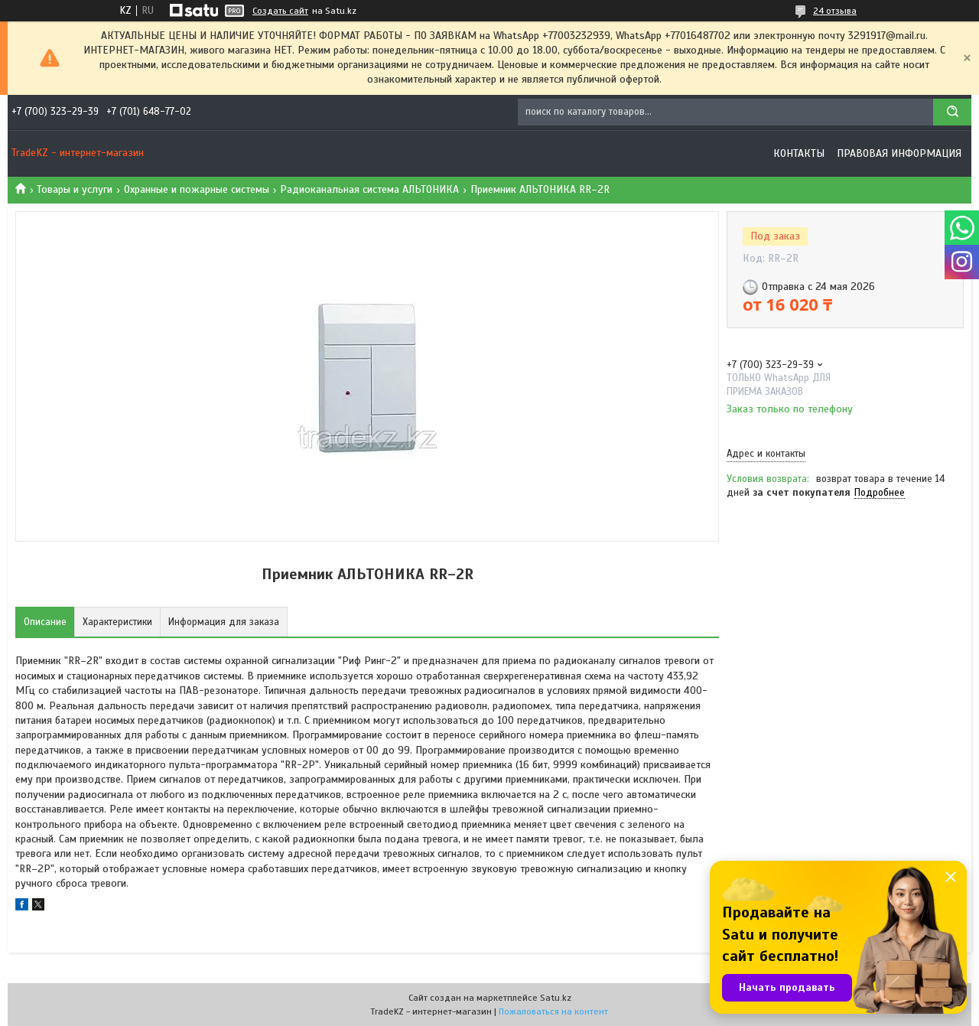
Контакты (799, 153)
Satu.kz (555, 997)
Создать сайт (280, 10)
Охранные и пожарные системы (196, 189)
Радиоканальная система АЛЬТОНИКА (369, 189)
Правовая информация (899, 153)
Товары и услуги (74, 189)
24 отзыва (835, 10)
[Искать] (952, 112)
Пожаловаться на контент (553, 1011)
